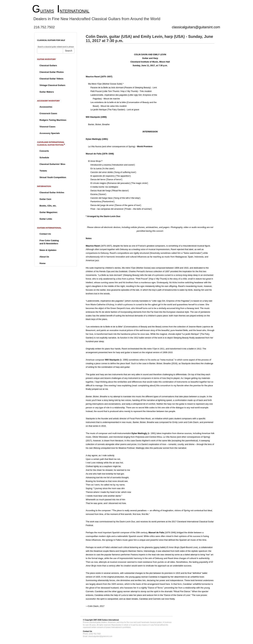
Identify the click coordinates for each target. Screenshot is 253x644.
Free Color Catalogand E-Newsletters (49, 242)
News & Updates (48, 250)
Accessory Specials (50, 133)
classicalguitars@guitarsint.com (196, 27)
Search (68, 50)
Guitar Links (46, 219)
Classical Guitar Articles (52, 192)
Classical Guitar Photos (52, 72)
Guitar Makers (47, 92)
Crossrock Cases (48, 113)
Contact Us (45, 234)
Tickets (43, 171)
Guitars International (110, 620)
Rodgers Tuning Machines (53, 120)
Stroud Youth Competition (53, 177)
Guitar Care (45, 199)
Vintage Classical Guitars (52, 85)
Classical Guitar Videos (51, 78)
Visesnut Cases (47, 126)
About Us (44, 257)
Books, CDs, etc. (48, 205)
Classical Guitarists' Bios (52, 164)
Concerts (44, 151)
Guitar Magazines (48, 212)
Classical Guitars (48, 65)
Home (43, 263)
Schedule (44, 157)
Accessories (46, 107)
